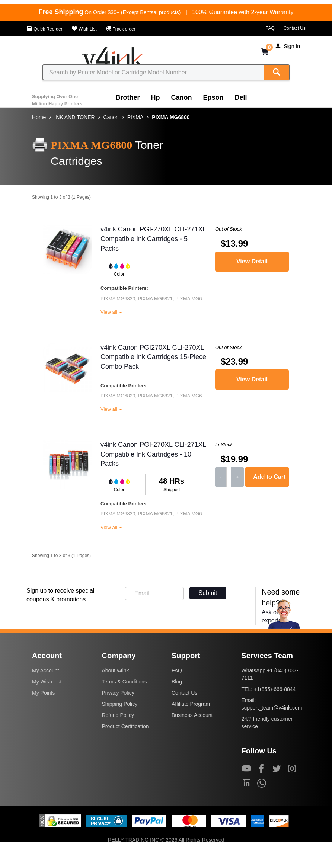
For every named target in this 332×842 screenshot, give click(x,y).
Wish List (84, 29)
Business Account (192, 715)
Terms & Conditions (124, 682)
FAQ (270, 28)
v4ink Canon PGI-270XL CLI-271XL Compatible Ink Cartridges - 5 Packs (153, 238)
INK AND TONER (74, 117)
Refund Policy (118, 715)
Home (39, 117)
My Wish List (46, 682)
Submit (208, 593)
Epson (213, 97)
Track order (120, 29)
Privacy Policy (118, 693)
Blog (177, 682)
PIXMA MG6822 (192, 298)
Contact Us (295, 28)
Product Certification (125, 726)
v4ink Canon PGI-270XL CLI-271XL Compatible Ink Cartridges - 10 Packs (153, 454)
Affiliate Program (191, 704)
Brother (128, 97)
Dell (241, 97)
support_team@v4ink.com (272, 708)
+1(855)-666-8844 (275, 689)
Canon (181, 97)
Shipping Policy (120, 704)
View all (111, 312)
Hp (155, 97)
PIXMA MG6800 (170, 117)
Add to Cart (269, 477)
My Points (43, 693)
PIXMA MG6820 (117, 298)
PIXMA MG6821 (155, 298)
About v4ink (115, 670)
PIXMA (135, 117)
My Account (45, 670)
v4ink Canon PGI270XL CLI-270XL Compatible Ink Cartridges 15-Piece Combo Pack (153, 357)
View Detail (252, 261)
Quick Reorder (44, 29)
